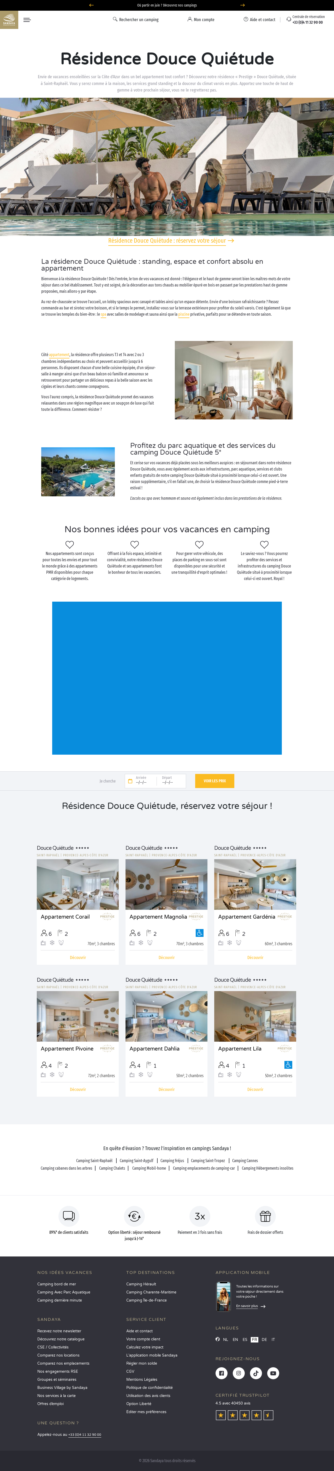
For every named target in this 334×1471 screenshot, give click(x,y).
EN (235, 1340)
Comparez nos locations (58, 1355)
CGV (130, 1371)
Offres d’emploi (50, 1404)
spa (103, 314)
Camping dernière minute (59, 1300)
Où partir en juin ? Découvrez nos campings (167, 5)
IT (273, 1340)
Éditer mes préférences (146, 1412)
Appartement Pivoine (67, 1049)
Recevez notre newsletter (59, 1331)
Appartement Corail (65, 917)
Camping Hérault (141, 1284)
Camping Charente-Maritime (151, 1292)
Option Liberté (138, 1404)
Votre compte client (143, 1339)
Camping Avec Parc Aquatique (63, 1292)
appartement (59, 354)
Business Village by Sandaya (62, 1387)
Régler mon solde (141, 1363)
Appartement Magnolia (158, 917)
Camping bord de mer (56, 1284)
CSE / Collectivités (53, 1347)
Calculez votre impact (144, 1347)
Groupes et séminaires (56, 1379)
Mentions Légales (141, 1379)
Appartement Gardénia (246, 917)
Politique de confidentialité (149, 1387)
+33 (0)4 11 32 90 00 (84, 1435)
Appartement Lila (239, 1049)
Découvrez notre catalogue (61, 1339)
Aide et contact (139, 1331)
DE (264, 1340)
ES (245, 1340)
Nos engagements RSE (57, 1371)
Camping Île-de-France (146, 1300)
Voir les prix (215, 780)
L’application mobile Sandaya (151, 1355)
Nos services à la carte (56, 1396)
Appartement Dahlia (154, 1049)
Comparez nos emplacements (63, 1363)
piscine (183, 314)
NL (225, 1340)
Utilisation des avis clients (148, 1396)
